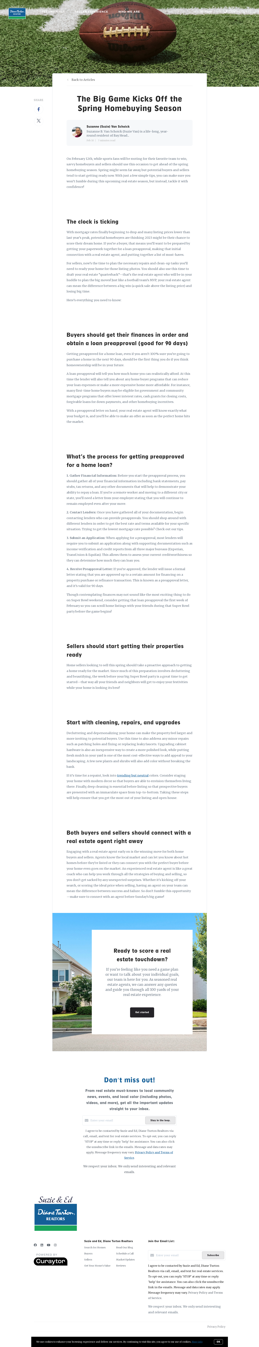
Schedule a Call (125, 1253)
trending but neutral (133, 775)
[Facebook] (35, 1245)
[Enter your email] (117, 1120)
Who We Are (129, 11)
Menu (206, 12)
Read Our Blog (124, 1247)
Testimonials (53, 11)
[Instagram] (55, 1245)
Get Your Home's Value (97, 1265)
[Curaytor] (50, 1264)
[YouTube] (48, 1245)
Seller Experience (91, 11)
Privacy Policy (216, 1326)
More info (197, 1341)
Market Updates (125, 1259)
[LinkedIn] (42, 1245)
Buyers (88, 1253)
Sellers (88, 1259)
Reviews (121, 1265)
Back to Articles (83, 80)
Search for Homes (95, 1247)
